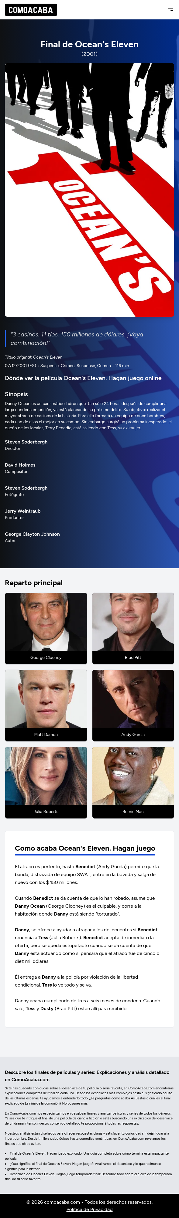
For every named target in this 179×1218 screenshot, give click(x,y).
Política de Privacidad (89, 1209)
